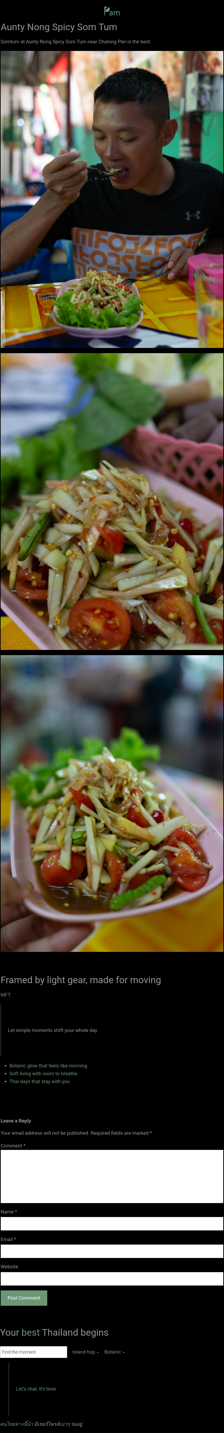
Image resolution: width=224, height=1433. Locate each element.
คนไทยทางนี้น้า (16, 1424)
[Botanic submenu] (115, 1352)
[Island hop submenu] (85, 1352)
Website (9, 1266)
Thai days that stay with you (39, 1081)
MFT (6, 995)
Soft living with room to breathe (43, 1073)
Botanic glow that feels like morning (48, 1065)
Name (9, 1212)
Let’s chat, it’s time (36, 1389)
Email (8, 1239)
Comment (13, 1145)
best (31, 1332)
